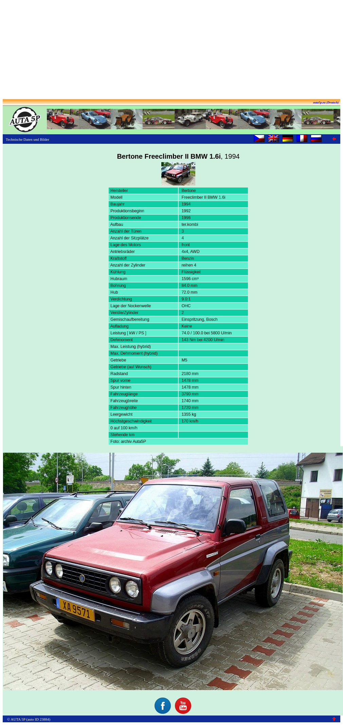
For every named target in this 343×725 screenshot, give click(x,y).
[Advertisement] (171, 50)
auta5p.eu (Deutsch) (326, 102)
